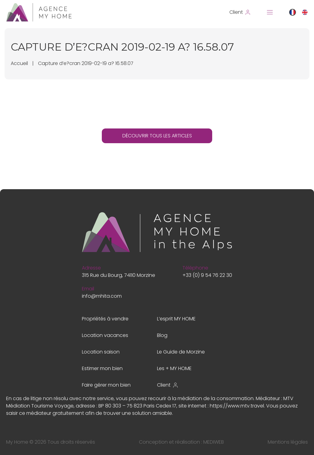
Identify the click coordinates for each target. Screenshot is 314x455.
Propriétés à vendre (105, 318)
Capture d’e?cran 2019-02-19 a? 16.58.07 (85, 63)
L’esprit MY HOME (176, 318)
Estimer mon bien (102, 368)
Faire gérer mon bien (106, 384)
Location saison (101, 351)
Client (167, 384)
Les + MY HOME (174, 368)
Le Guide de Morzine (181, 351)
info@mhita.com (102, 296)
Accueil (19, 63)
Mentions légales (288, 441)
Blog (162, 335)
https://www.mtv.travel (237, 405)
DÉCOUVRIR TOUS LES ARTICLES (157, 135)
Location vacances (105, 335)
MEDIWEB (213, 441)
